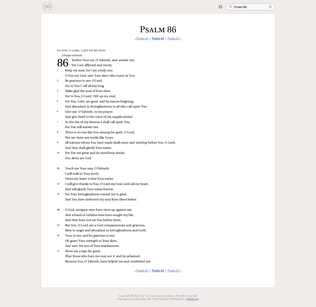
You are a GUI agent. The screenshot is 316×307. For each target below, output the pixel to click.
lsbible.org (192, 299)
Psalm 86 (158, 38)
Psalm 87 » (174, 38)
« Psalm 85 (142, 38)
